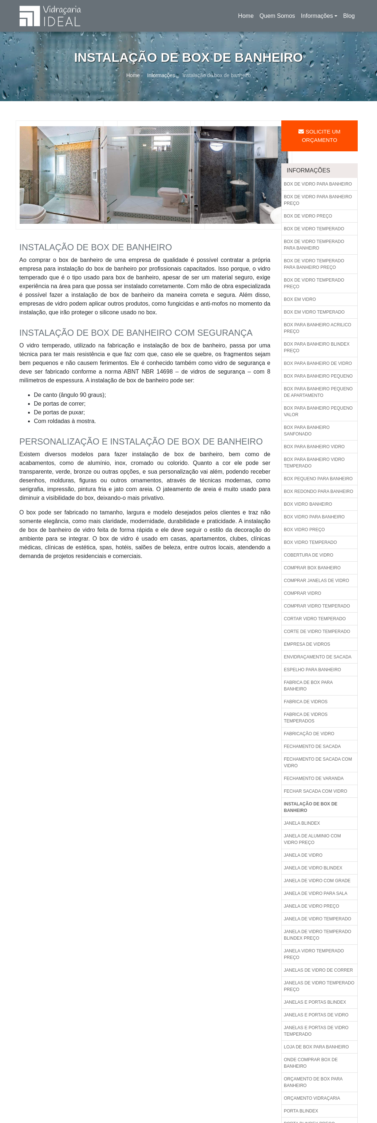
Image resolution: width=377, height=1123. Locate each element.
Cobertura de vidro (308, 555)
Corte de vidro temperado (317, 631)
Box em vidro (300, 299)
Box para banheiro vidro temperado (314, 463)
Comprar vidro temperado (317, 606)
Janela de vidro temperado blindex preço (317, 935)
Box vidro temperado (310, 542)
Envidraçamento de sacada (318, 657)
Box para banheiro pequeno (318, 376)
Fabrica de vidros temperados (306, 718)
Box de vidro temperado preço (314, 283)
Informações (317, 16)
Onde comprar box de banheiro (311, 1063)
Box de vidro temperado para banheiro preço (314, 264)
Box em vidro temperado (314, 312)
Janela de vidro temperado (317, 918)
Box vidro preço (304, 529)
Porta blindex (301, 1111)
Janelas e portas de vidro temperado (316, 1031)
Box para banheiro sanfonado (307, 431)
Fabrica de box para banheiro (308, 686)
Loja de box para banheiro (316, 1047)
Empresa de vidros (307, 644)
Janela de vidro (303, 855)
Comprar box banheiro (312, 567)
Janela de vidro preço (311, 906)
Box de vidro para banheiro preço (318, 200)
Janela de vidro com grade (317, 880)
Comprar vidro (302, 593)
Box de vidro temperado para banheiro (314, 245)
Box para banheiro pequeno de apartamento (318, 392)
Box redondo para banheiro (318, 491)
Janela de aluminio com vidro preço (312, 839)
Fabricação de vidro (309, 733)
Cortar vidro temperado (315, 618)
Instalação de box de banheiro (310, 807)
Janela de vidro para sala (316, 893)
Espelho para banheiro (312, 669)
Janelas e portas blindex (315, 1002)
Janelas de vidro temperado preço (319, 986)
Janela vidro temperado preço (314, 954)
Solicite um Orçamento (319, 135)
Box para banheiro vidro (314, 446)
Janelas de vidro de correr (318, 970)
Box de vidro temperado (314, 228)
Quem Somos (277, 16)
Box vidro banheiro (308, 504)
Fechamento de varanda (314, 778)
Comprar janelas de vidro (316, 580)
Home (247, 18)
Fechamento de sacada (312, 746)
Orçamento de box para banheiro (313, 1082)
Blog (349, 16)
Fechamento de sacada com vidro (318, 762)
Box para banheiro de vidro (318, 363)
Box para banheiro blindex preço (317, 347)
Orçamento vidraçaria (312, 1098)
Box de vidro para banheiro (318, 184)
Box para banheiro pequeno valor (318, 411)
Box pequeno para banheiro (318, 478)
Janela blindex (302, 823)
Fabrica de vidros (306, 701)
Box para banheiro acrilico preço (317, 328)
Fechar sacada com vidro (315, 791)
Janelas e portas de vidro (316, 1015)
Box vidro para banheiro (314, 516)
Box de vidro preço (308, 216)
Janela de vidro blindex (313, 868)
